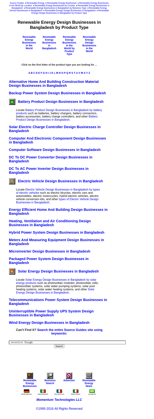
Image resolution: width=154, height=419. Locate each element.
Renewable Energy (35, 3)
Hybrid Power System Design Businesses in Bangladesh (56, 232)
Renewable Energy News (89, 380)
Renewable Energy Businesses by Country (54, 5)
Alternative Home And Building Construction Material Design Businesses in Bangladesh (54, 84)
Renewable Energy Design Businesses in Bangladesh (70, 10)
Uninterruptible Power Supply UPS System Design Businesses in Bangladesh (51, 313)
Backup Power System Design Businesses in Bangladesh (57, 93)
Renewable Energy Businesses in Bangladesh (49, 42)
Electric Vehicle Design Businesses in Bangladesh (56, 181)
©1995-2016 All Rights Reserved (59, 408)
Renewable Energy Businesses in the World (29, 42)
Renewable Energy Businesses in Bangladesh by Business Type (55, 8)
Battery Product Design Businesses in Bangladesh (56, 102)
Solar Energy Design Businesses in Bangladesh (54, 271)
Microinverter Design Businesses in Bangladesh (49, 251)
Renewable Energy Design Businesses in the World (89, 44)
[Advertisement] (73, 358)
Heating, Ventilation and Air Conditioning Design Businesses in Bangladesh (50, 223)
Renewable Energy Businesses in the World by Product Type (69, 45)
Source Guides (17, 3)
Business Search (49, 379)
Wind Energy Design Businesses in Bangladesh (49, 323)
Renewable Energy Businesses (61, 3)
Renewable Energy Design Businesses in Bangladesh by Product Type (70, 11)
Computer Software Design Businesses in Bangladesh (55, 150)
